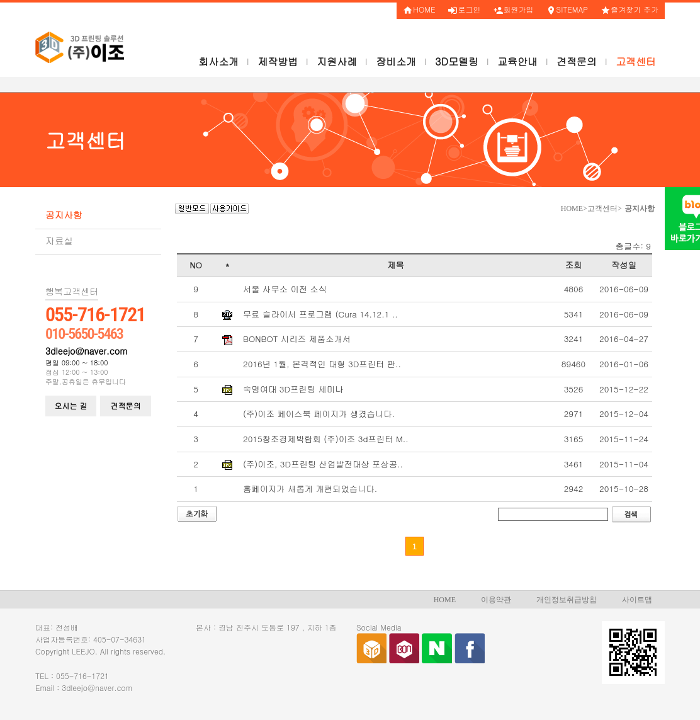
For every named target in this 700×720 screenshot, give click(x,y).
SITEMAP (567, 9)
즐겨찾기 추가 (629, 9)
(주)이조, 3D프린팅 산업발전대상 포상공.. (323, 464)
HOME (419, 9)
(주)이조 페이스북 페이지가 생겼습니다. (319, 414)
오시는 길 (71, 405)
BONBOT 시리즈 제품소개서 (297, 339)
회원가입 (514, 9)
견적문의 (126, 405)
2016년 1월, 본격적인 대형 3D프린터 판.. (322, 364)
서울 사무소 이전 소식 (285, 289)
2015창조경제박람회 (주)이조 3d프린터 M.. (326, 439)
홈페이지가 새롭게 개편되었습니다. (310, 488)
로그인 (464, 9)
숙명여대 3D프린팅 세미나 (293, 389)
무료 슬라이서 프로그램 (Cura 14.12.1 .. (320, 314)
